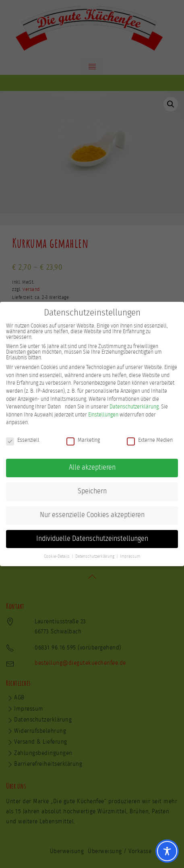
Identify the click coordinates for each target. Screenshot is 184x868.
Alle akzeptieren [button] (92, 467)
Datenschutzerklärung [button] (94, 556)
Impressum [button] (130, 556)
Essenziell (22, 440)
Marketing (83, 440)
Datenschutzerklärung (134, 406)
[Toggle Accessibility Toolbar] (167, 851)
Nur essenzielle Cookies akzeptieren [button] (92, 514)
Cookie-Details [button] (57, 556)
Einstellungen (103, 414)
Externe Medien (150, 440)
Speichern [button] (92, 491)
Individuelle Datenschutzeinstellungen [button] (92, 538)
